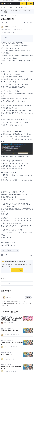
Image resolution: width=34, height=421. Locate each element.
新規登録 (30, 3)
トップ (3, 7)
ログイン (23, 3)
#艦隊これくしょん (13, 250)
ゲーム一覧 (19, 7)
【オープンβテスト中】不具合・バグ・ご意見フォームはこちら (14, 1)
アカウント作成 (17, 270)
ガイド (27, 7)
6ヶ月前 (10, 322)
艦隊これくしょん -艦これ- (21, 10)
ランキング (10, 7)
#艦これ (4, 250)
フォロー (14, 26)
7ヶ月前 (12, 334)
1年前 (12, 359)
